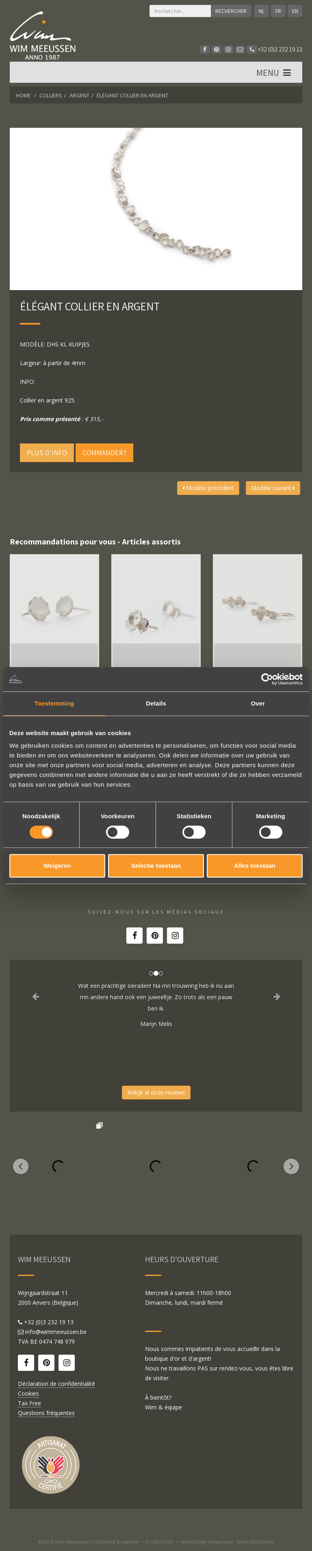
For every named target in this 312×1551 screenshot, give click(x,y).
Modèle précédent (208, 488)
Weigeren (57, 865)
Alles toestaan (254, 865)
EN (295, 11)
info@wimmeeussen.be (56, 1332)
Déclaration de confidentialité (56, 1384)
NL (261, 11)
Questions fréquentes (46, 1413)
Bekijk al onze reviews (156, 1092)
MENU (274, 72)
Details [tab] (156, 703)
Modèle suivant (273, 488)
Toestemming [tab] (54, 703)
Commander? (104, 452)
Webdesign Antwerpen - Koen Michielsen (227, 1541)
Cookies (28, 1393)
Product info (159, 1541)
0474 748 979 (57, 1341)
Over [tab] (258, 703)
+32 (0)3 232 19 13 (274, 49)
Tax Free (29, 1403)
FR (278, 11)
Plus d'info (47, 452)
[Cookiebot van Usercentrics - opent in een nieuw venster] (267, 679)
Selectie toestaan (156, 865)
